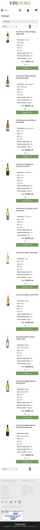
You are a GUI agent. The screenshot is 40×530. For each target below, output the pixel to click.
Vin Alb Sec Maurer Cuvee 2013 (27, 295)
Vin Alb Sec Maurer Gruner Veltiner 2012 (25, 338)
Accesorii (4, 494)
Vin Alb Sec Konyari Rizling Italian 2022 (25, 33)
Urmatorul (37, 26)
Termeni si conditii (27, 488)
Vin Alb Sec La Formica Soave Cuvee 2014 (26, 209)
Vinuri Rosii (5, 490)
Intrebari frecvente (27, 490)
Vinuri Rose (5, 492)
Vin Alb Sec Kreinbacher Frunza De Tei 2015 (24, 165)
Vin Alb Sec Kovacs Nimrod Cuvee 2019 (26, 121)
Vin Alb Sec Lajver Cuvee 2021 (27, 253)
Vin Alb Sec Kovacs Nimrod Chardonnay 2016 (26, 77)
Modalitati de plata (27, 492)
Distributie (24, 485)
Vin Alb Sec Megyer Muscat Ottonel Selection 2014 (25, 426)
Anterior (23, 26)
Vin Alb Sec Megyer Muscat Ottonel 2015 (25, 382)
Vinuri (3, 485)
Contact (23, 494)
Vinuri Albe (5, 488)
